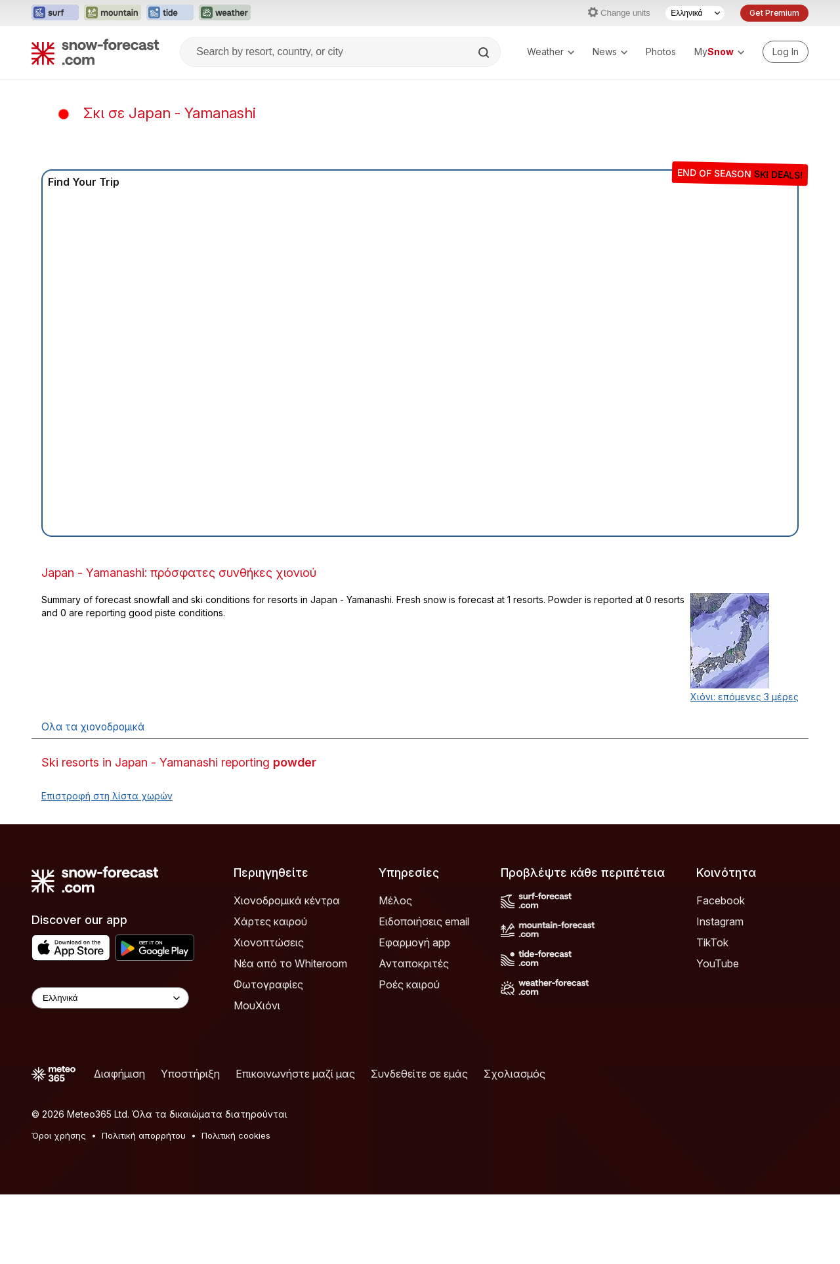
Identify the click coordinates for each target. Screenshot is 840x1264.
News (610, 51)
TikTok (712, 942)
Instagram (720, 921)
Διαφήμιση (119, 1073)
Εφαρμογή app (414, 942)
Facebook (720, 900)
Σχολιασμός (514, 1073)
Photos (661, 51)
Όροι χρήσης (59, 1135)
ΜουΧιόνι (257, 1005)
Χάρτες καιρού (270, 921)
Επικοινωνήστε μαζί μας (295, 1073)
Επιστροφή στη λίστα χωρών (107, 795)
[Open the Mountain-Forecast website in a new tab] (112, 13)
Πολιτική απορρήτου (144, 1135)
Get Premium (774, 13)
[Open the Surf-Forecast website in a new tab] (55, 13)
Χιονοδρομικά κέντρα (287, 900)
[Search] (485, 52)
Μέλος (395, 900)
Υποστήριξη (190, 1073)
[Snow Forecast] (95, 52)
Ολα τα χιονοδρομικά (92, 727)
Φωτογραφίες (268, 984)
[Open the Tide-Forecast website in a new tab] (170, 13)
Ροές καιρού (409, 984)
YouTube (717, 963)
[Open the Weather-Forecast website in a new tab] (225, 13)
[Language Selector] (694, 13)
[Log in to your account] (785, 52)
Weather (550, 51)
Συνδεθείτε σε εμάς (419, 1073)
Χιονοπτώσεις (269, 942)
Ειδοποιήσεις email (424, 921)
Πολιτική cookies (235, 1135)
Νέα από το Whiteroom (290, 963)
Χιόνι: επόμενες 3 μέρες (744, 696)
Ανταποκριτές (414, 963)
